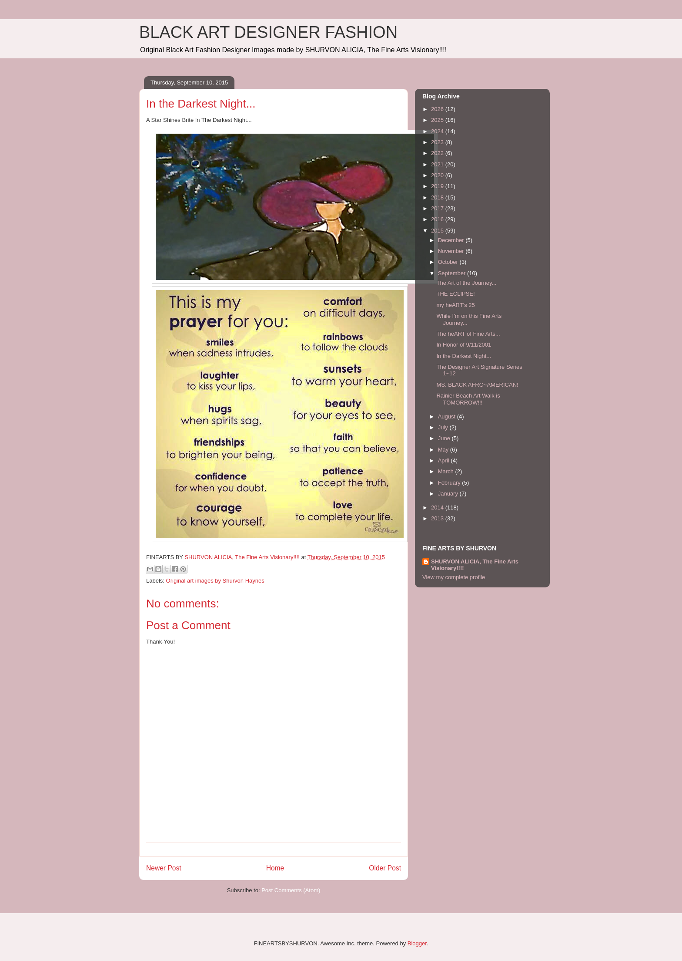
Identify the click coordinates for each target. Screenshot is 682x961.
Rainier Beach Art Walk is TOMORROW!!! (468, 399)
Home (275, 868)
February (450, 482)
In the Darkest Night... (463, 356)
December (452, 240)
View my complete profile (453, 577)
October (449, 262)
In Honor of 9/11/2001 (463, 344)
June (445, 438)
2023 (438, 142)
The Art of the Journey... (466, 283)
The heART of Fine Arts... (468, 333)
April (444, 460)
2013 (438, 518)
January (449, 493)
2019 (438, 186)
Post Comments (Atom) (290, 890)
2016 (438, 219)
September (452, 273)
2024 (438, 131)
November (452, 251)
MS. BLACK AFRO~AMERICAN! (477, 384)
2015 (438, 230)
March (446, 471)
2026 (438, 109)
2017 (438, 208)
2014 (438, 507)
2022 (438, 153)
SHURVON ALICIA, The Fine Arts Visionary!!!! (474, 564)
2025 (438, 120)
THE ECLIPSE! (455, 293)
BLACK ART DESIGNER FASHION (268, 32)
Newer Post (163, 868)
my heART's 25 (455, 305)
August (447, 416)
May (444, 449)
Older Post (385, 868)
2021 (438, 164)
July (444, 427)
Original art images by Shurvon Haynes (215, 580)
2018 (438, 197)
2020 (438, 175)
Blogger (417, 943)
